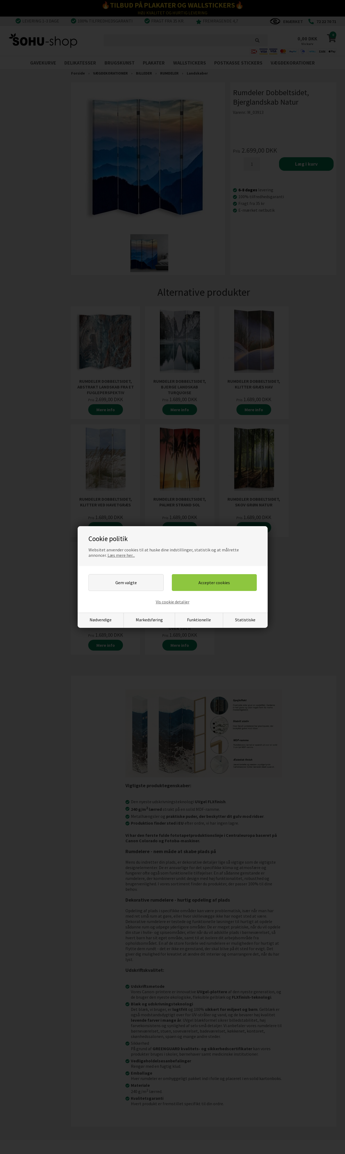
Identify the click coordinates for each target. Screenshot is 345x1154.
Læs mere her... (121, 555)
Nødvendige (101, 619)
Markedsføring (149, 619)
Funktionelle (199, 619)
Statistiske (245, 619)
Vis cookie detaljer (172, 602)
